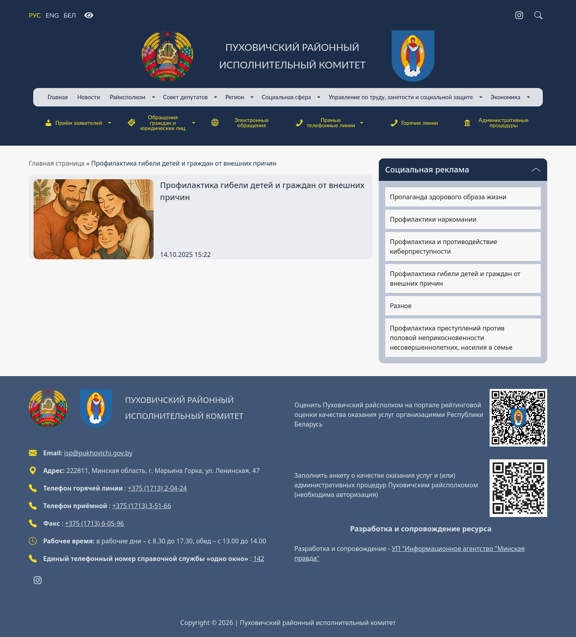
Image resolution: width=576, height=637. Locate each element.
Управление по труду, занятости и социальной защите (400, 97)
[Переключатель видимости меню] (536, 169)
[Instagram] (519, 15)
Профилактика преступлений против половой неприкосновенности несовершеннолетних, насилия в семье (451, 338)
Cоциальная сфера (286, 97)
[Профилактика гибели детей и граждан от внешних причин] (264, 191)
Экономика (505, 97)
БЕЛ (70, 15)
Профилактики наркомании (433, 219)
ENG (52, 15)
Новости (88, 97)
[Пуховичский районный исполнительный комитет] (288, 56)
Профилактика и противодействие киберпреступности (443, 246)
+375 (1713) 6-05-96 (94, 523)
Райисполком (127, 97)
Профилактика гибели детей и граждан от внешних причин (455, 278)
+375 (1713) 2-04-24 (157, 488)
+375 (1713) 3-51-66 (141, 505)
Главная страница (57, 163)
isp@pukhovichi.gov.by (98, 453)
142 (258, 558)
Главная (58, 97)
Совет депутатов (185, 97)
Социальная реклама (427, 169)
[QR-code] (518, 418)
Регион (234, 97)
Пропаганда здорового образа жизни (448, 196)
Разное (401, 305)
